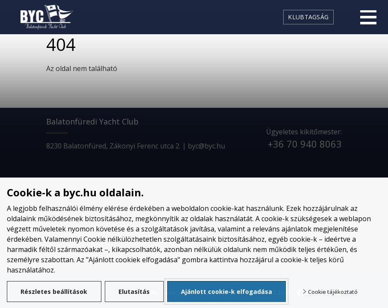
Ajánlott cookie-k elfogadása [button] (226, 291)
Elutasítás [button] (134, 291)
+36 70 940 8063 (305, 143)
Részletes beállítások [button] (54, 291)
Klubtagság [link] (308, 17)
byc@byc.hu (206, 146)
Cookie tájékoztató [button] (333, 292)
